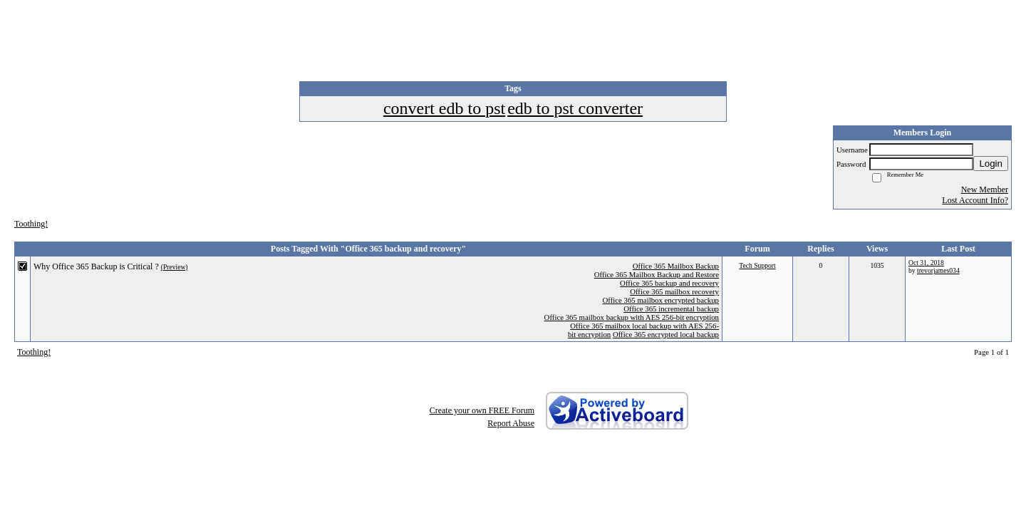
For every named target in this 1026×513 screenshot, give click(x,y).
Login (990, 163)
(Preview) (174, 267)
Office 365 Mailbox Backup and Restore (656, 274)
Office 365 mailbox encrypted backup (661, 300)
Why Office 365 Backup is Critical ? (96, 266)
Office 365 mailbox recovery (674, 291)
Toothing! (31, 224)
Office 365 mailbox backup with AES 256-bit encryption (631, 317)
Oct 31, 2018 (926, 262)
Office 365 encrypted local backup (666, 334)
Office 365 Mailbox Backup (676, 265)
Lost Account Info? (975, 200)
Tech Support (757, 265)
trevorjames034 (938, 270)
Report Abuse (510, 423)
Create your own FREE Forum (482, 410)
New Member (984, 190)
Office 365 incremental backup (671, 308)
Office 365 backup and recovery (669, 283)
